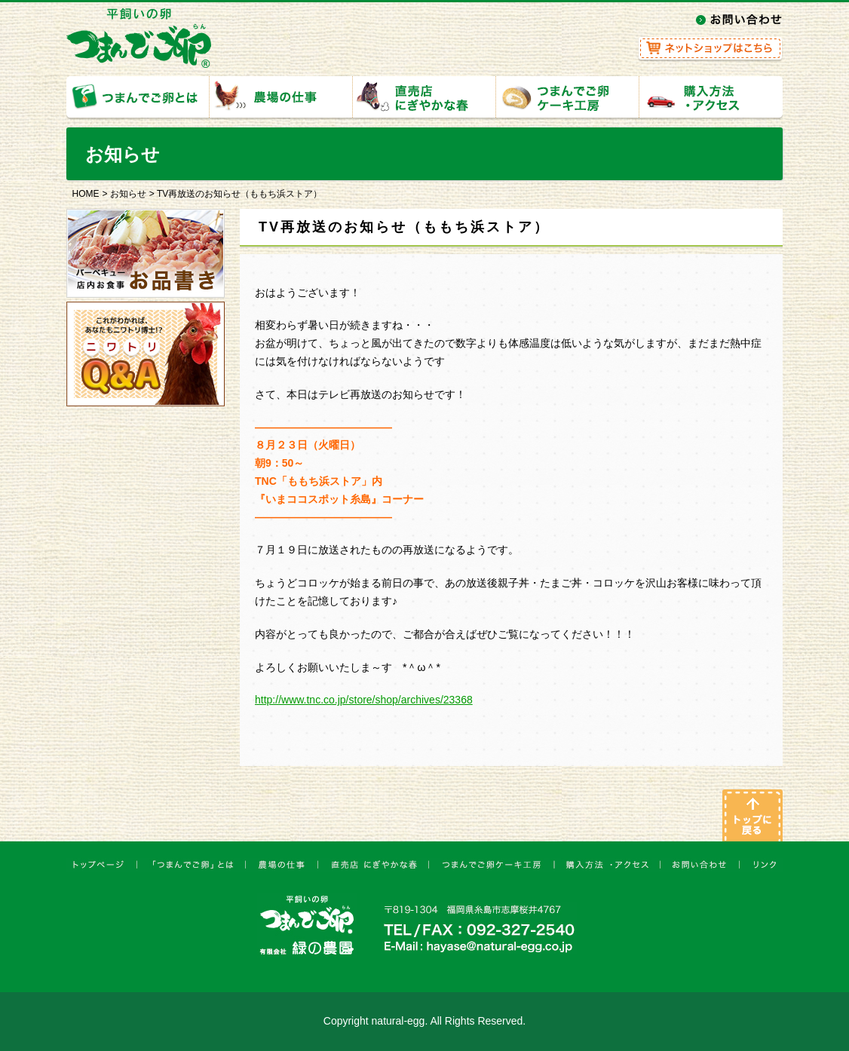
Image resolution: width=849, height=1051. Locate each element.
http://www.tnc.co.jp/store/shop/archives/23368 (364, 700)
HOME (86, 193)
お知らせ (128, 193)
